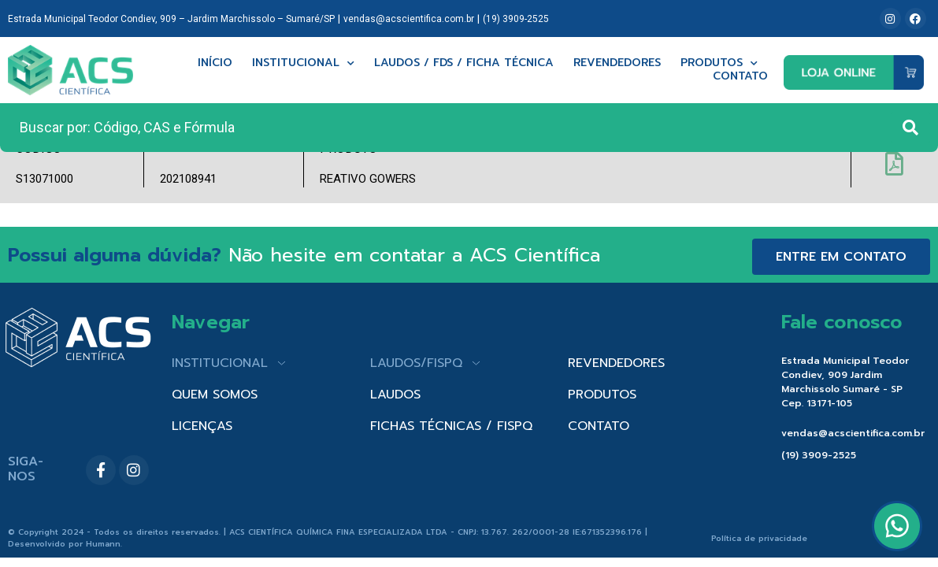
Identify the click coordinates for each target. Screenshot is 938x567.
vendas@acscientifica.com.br (408, 18)
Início (215, 63)
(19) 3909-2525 (516, 18)
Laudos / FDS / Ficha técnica (464, 63)
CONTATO (598, 426)
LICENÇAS (202, 426)
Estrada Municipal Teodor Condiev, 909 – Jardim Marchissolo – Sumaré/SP (171, 18)
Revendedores (617, 63)
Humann (103, 544)
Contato (740, 76)
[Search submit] (910, 127)
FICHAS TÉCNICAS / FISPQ (451, 426)
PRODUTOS (602, 394)
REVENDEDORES (616, 363)
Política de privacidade (759, 538)
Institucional (303, 63)
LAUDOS (395, 394)
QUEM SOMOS (215, 394)
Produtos (719, 63)
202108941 (188, 179)
